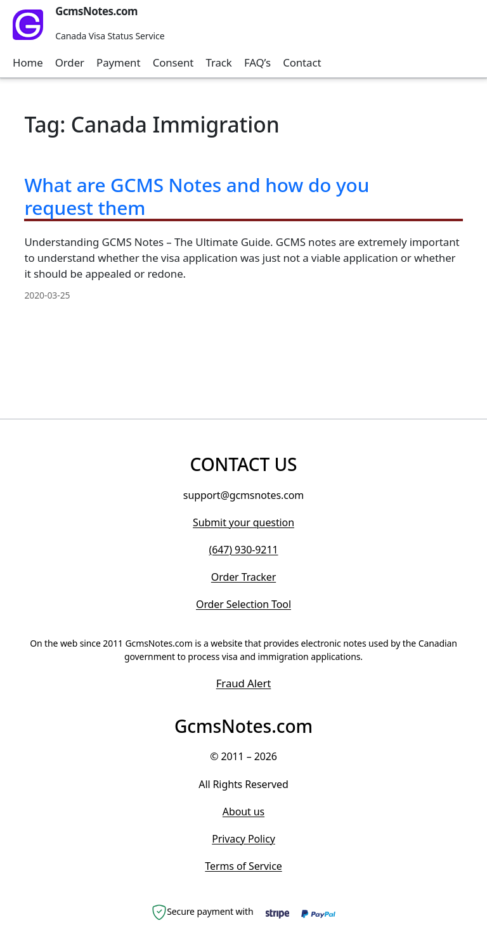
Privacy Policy (243, 839)
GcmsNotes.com (96, 11)
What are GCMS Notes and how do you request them (196, 196)
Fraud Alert (243, 683)
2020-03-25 (47, 295)
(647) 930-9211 (243, 550)
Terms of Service (243, 866)
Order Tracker (243, 577)
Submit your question (243, 522)
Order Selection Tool (243, 604)
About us (243, 811)
